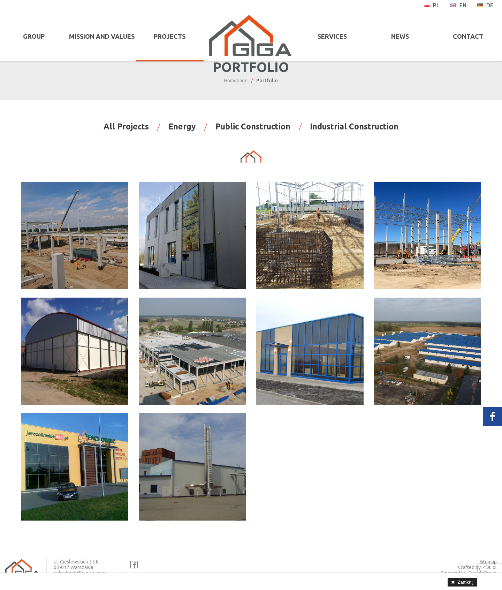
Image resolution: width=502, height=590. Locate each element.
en (458, 5)
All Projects (126, 131)
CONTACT (469, 36)
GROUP (33, 36)
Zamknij (465, 582)
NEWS (403, 36)
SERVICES (336, 36)
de (485, 5)
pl (432, 5)
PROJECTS (165, 36)
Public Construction (252, 131)
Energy (182, 131)
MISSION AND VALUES (99, 36)
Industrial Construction (354, 131)
